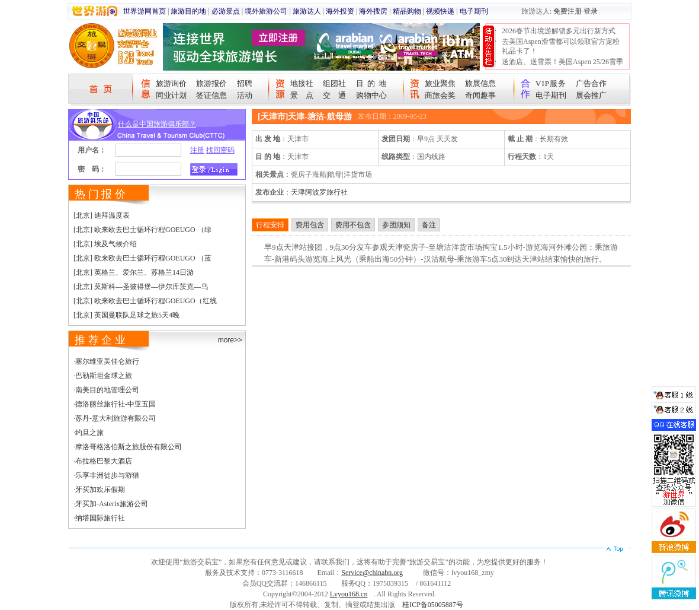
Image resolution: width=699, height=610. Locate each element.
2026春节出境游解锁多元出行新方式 (558, 31)
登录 (590, 11)
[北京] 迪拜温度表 (101, 215)
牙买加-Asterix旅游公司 (111, 504)
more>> (230, 340)
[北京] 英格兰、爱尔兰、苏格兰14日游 (133, 272)
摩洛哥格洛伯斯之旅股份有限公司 (128, 447)
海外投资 (340, 11)
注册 (197, 150)
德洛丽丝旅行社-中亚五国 (115, 404)
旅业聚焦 (440, 83)
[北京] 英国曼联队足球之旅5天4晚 (126, 315)
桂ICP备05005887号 (432, 605)
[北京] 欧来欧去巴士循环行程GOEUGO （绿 (142, 229)
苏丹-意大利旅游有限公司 (115, 418)
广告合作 (591, 83)
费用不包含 (353, 225)
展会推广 (591, 95)
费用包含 (310, 225)
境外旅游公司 (266, 11)
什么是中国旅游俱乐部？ (157, 124)
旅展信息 (480, 83)
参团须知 (396, 225)
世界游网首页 (144, 11)
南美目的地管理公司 (107, 390)
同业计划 (171, 95)
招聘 (244, 83)
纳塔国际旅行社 (100, 518)
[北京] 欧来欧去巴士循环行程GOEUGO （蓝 (142, 258)
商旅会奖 (440, 95)
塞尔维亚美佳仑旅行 (107, 361)
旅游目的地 (188, 11)
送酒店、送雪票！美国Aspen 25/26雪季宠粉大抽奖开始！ (562, 66)
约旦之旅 (89, 432)
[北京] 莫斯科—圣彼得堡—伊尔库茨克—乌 (140, 286)
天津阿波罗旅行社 (319, 192)
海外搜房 (373, 11)
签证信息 (211, 95)
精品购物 (407, 11)
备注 (429, 225)
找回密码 (220, 150)
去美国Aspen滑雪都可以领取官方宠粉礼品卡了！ (561, 46)
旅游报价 (211, 83)
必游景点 (225, 11)
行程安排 (270, 225)
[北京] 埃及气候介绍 (105, 244)
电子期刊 (474, 11)
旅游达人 (307, 11)
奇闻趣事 (480, 95)
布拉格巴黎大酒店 (103, 461)
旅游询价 (171, 83)
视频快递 (440, 11)
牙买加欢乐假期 (100, 489)
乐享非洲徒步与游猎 (107, 475)
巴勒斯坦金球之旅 (103, 375)
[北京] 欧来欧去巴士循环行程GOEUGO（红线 (145, 301)
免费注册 (567, 11)
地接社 (301, 83)
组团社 (334, 83)
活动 (244, 95)
